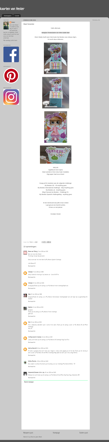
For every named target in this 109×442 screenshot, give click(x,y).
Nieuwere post (28, 433)
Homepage (56, 433)
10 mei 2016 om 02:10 (38, 283)
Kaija (29, 294)
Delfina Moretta (32, 361)
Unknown (30, 272)
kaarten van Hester (12, 9)
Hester (13, 22)
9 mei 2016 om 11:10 (43, 251)
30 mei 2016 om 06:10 (50, 372)
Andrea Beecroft (32, 348)
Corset (17, 16)
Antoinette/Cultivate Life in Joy (36, 372)
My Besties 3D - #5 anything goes (56, 185)
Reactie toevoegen (29, 382)
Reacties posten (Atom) (36, 437)
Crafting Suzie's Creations (34, 337)
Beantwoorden (31, 266)
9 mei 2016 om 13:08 (38, 272)
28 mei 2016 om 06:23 (42, 361)
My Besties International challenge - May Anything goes (56, 187)
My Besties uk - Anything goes (55, 190)
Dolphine (30, 307)
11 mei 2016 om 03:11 (38, 307)
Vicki (29, 322)
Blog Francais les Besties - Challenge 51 (55, 192)
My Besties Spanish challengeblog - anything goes (55, 194)
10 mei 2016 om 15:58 (36, 294)
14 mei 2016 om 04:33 (36, 322)
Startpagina (7, 16)
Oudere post (83, 433)
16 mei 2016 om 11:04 (47, 337)
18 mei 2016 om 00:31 (42, 348)
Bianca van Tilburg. (32, 251)
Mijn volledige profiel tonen (10, 40)
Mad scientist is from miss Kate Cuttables (55, 172)
